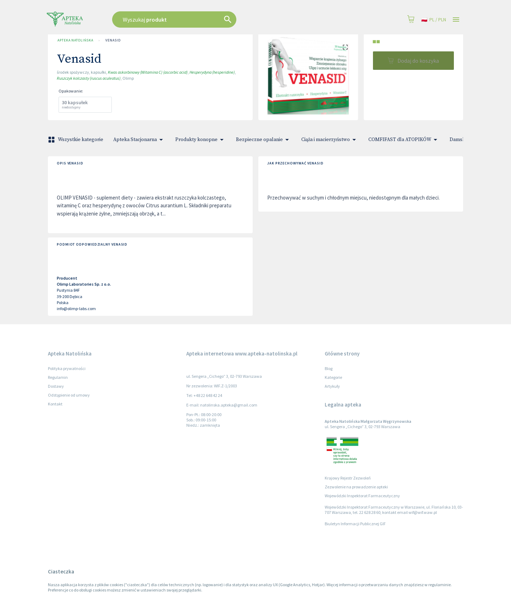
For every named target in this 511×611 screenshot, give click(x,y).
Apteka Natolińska (75, 40)
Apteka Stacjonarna (139, 139)
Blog (329, 368)
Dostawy (56, 386)
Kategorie (333, 377)
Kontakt (55, 404)
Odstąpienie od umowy (69, 395)
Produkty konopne (200, 139)
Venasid (113, 40)
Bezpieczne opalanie (264, 139)
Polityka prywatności (67, 368)
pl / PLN (433, 20)
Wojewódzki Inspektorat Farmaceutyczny (362, 495)
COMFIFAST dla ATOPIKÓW (404, 139)
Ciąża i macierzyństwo (330, 139)
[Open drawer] (456, 20)
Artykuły (332, 386)
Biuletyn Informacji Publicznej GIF (355, 523)
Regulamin (58, 377)
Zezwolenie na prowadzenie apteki (356, 486)
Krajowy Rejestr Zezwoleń (348, 478)
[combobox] (210, 19)
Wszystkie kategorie (76, 139)
